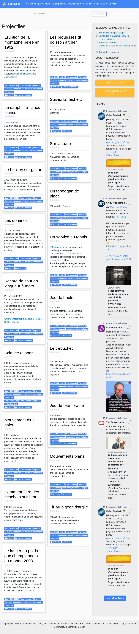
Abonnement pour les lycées (114, 92)
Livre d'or (87, 4)
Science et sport (19, 353)
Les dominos (16, 220)
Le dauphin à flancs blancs (22, 110)
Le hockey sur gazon (23, 169)
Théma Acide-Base (108, 42)
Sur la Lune (60, 143)
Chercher (99, 13)
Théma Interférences (109, 52)
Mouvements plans (67, 456)
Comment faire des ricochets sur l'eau (21, 494)
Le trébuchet (61, 348)
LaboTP (113, 4)
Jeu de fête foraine (67, 405)
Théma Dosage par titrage (111, 33)
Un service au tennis (68, 237)
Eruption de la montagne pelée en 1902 (22, 42)
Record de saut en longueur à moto (21, 283)
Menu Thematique (32, 4)
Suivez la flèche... (66, 99)
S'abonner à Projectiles (3, 615)
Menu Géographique (55, 4)
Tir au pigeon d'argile (69, 507)
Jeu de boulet (62, 297)
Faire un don (115, 83)
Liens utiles (99, 4)
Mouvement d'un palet (19, 422)
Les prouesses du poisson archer (66, 39)
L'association (73, 4)
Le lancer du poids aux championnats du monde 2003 (21, 555)
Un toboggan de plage (64, 193)
